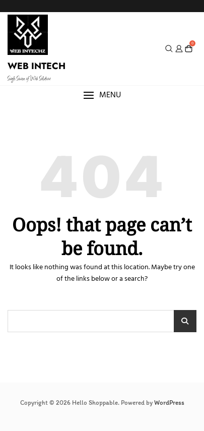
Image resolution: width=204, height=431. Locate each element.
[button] (102, 95)
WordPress (169, 402)
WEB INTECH (36, 66)
